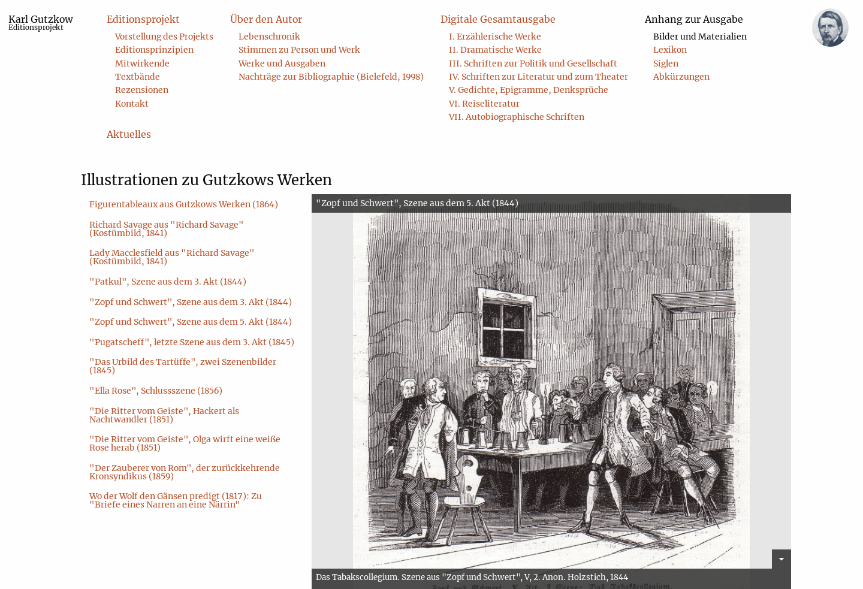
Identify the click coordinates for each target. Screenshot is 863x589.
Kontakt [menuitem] (132, 103)
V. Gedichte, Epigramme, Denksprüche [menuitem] (528, 89)
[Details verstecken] (781, 559)
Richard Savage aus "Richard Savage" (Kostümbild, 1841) (166, 228)
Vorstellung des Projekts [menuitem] (164, 36)
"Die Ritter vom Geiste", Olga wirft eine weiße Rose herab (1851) (184, 443)
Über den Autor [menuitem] (266, 19)
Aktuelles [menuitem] (129, 134)
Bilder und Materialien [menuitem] (700, 36)
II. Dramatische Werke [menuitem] (495, 49)
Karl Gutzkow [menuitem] (40, 22)
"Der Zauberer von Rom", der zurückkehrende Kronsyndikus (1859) (184, 472)
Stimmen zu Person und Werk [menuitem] (299, 49)
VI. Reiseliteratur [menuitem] (484, 103)
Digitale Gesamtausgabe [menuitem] (498, 19)
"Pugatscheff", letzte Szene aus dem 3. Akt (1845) (191, 342)
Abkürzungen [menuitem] (681, 76)
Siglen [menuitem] (665, 63)
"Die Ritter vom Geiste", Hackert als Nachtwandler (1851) (164, 415)
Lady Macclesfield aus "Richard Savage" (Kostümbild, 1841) (172, 257)
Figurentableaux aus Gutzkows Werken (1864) (183, 204)
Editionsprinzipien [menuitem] (154, 49)
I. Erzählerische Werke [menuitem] (495, 36)
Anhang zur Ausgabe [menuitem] (694, 19)
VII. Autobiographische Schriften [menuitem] (516, 116)
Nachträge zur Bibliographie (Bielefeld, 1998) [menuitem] (331, 76)
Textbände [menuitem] (137, 76)
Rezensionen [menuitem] (141, 89)
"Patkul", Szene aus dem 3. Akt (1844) (167, 281)
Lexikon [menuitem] (670, 49)
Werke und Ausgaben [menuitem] (282, 63)
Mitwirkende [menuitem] (142, 63)
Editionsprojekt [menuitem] (143, 19)
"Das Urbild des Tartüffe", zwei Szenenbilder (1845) (182, 366)
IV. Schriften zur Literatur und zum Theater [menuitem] (538, 76)
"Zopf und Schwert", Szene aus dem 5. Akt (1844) (190, 321)
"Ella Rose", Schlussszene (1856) (155, 390)
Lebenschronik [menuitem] (269, 36)
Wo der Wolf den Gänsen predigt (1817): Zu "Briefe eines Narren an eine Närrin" (175, 500)
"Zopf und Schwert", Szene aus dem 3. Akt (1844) (190, 302)
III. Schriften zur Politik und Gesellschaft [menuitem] (533, 63)
